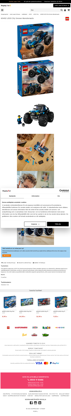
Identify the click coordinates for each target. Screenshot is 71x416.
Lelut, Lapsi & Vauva (15, 14)
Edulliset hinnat (64, 394)
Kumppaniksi (55, 396)
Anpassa (35, 224)
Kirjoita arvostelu (24, 263)
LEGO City (36, 14)
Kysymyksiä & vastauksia (19, 394)
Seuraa (7, 255)
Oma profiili (6, 394)
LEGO (30, 14)
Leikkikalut (24, 14)
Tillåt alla (58, 224)
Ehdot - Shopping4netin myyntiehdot (14, 396)
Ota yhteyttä (53, 394)
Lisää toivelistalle (8, 263)
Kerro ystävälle (39, 263)
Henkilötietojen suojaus (42, 396)
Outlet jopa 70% (14, 1)
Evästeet (30, 396)
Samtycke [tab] (12, 196)
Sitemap (42, 409)
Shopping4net (4, 14)
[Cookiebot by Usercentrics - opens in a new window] (61, 190)
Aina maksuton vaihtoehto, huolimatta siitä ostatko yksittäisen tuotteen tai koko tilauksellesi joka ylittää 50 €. (35, 344)
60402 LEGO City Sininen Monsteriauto (49, 14)
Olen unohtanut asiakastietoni (38, 394)
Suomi (35, 411)
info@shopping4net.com (35, 386)
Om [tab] (59, 196)
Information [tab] (35, 196)
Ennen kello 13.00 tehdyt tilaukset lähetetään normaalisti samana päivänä (35, 349)
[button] (69, 10)
